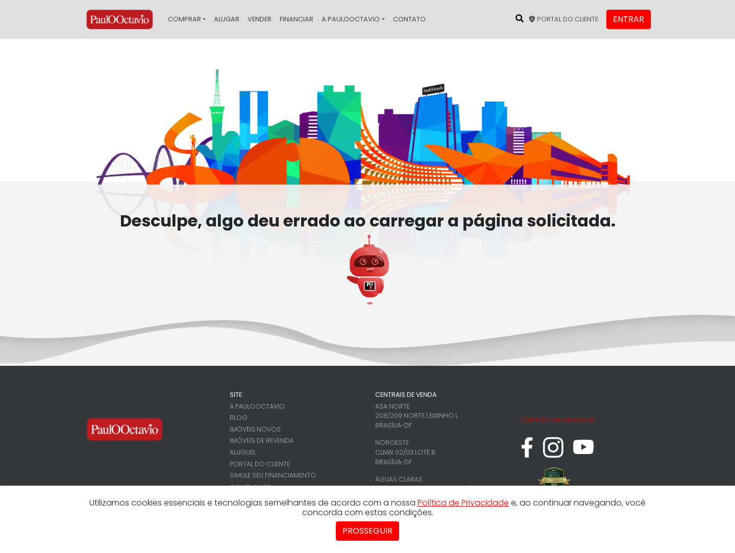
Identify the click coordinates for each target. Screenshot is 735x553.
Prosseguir (367, 531)
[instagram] (553, 452)
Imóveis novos (255, 429)
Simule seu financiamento (273, 475)
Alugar (226, 19)
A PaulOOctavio (351, 19)
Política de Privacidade (463, 503)
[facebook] (527, 452)
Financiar (296, 19)
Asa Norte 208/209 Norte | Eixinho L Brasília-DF (416, 416)
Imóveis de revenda (261, 440)
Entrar (628, 19)
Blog (239, 417)
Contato (409, 19)
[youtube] (583, 452)
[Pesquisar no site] (519, 18)
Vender (260, 19)
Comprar (184, 19)
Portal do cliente (563, 19)
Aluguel (243, 452)
